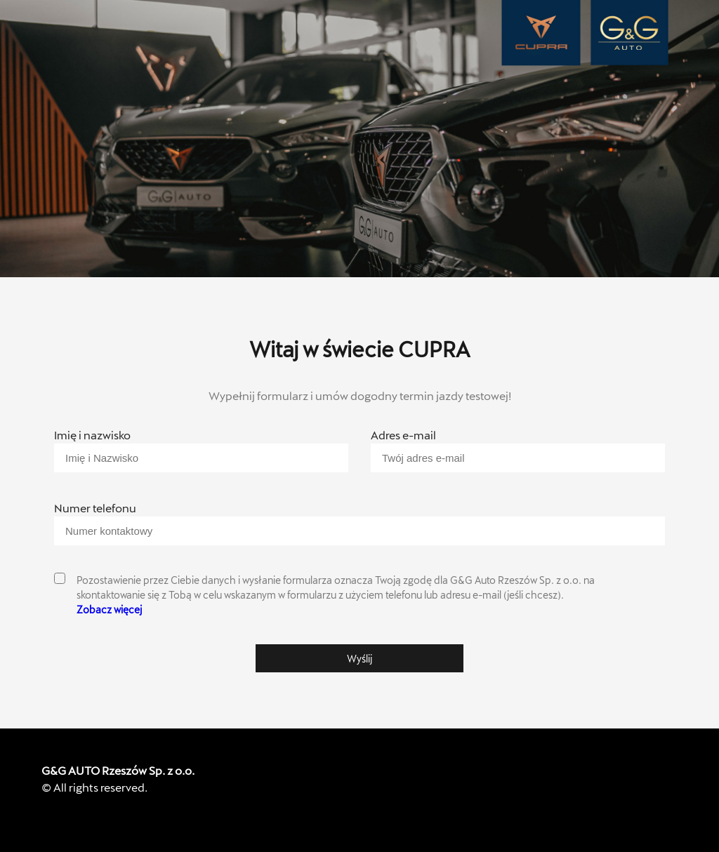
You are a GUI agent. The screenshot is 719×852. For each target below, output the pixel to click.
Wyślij (359, 659)
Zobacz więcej (109, 609)
